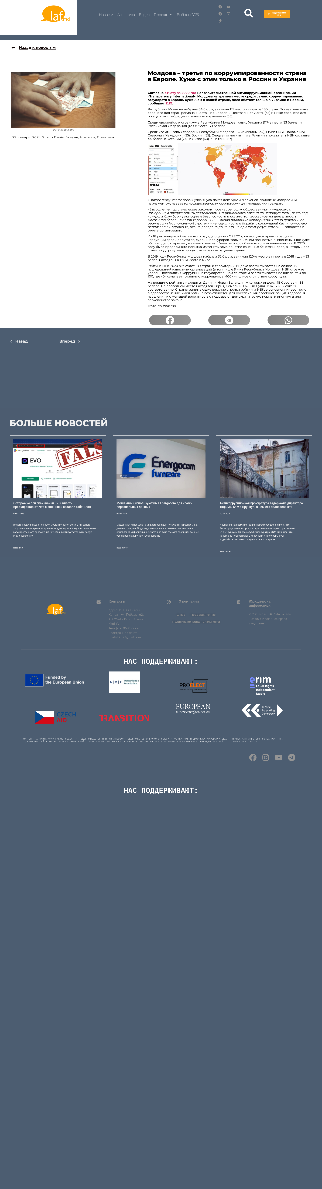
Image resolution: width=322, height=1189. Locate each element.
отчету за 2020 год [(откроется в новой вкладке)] (180, 93)
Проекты (163, 15)
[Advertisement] (89, 383)
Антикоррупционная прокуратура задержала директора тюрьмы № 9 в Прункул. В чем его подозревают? (261, 505)
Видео (144, 15)
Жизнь (72, 137)
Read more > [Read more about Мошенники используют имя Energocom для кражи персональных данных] (122, 548)
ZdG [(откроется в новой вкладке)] (169, 103)
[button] (170, 320)
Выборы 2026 (188, 15)
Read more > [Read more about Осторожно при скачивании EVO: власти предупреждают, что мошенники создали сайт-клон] (19, 548)
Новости (106, 15)
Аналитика (126, 15)
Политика (105, 137)
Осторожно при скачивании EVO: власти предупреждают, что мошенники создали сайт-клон (52, 505)
